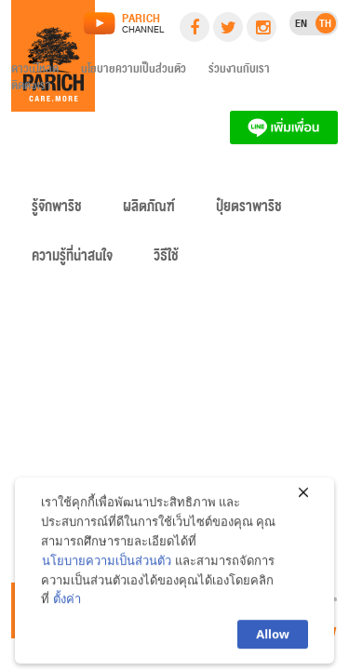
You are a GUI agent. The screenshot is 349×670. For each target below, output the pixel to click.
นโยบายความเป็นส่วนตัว (133, 72)
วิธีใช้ (166, 259)
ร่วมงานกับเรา (239, 72)
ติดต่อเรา (31, 88)
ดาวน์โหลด (35, 72)
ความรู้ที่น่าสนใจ (72, 259)
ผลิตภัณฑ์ (149, 210)
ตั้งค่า (67, 603)
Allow (272, 638)
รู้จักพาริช (57, 210)
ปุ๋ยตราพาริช (249, 210)
